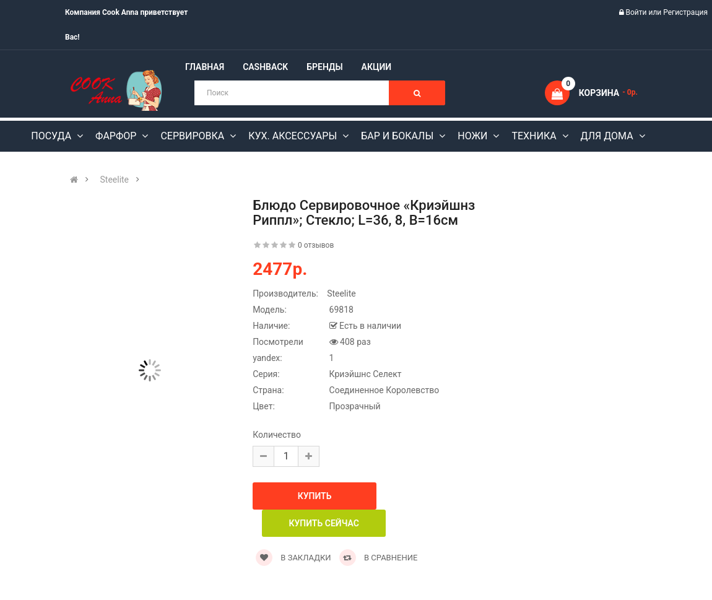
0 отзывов (316, 245)
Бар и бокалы (398, 136)
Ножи (474, 136)
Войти (637, 12)
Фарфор (117, 136)
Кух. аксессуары (293, 136)
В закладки (293, 557)
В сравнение (378, 557)
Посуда (52, 136)
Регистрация (685, 12)
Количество (277, 435)
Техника (534, 136)
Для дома (608, 136)
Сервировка (193, 136)
